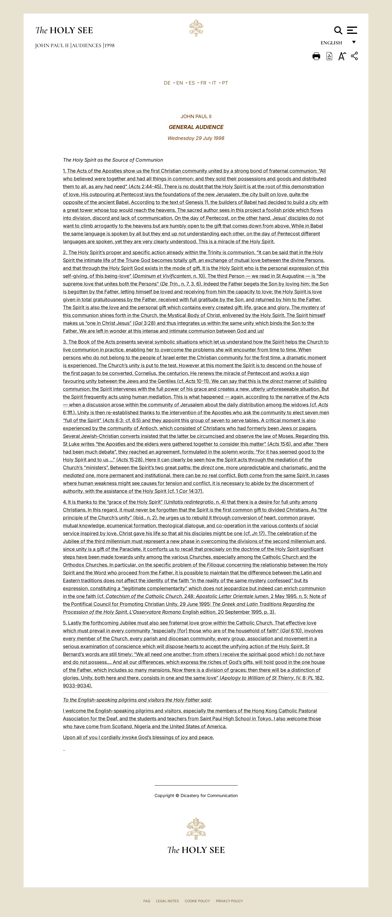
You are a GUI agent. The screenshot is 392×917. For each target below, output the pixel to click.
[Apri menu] (351, 30)
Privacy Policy (229, 901)
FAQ (146, 901)
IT (214, 83)
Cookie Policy (197, 901)
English (334, 44)
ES (192, 83)
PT (225, 83)
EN (179, 83)
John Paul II (52, 45)
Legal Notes (167, 901)
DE (167, 83)
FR (203, 83)
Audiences (87, 45)
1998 (109, 45)
